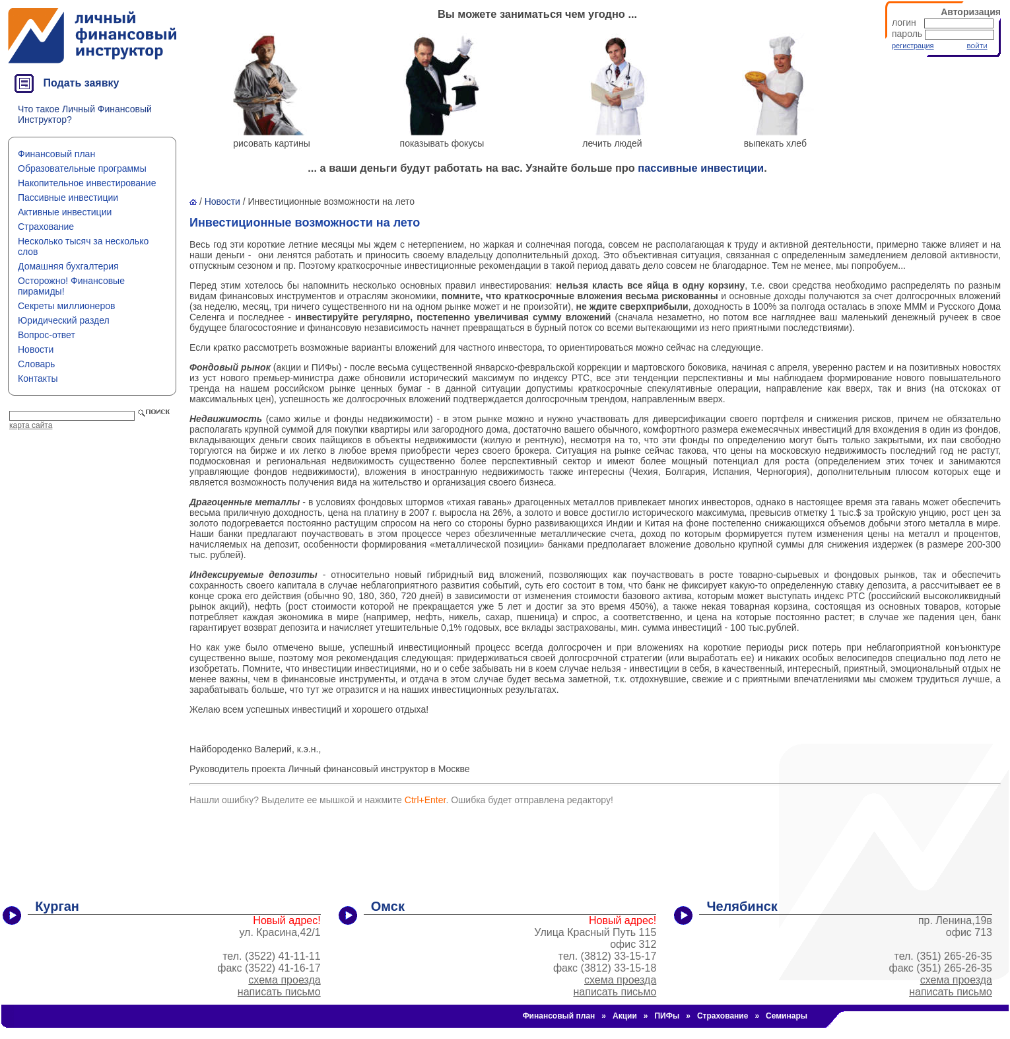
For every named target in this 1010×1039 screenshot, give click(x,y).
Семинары (786, 1016)
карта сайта (30, 425)
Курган (57, 906)
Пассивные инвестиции (68, 197)
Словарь (36, 364)
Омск (388, 906)
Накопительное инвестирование (87, 183)
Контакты (37, 378)
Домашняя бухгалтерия (68, 266)
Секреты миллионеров (66, 306)
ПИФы (666, 1016)
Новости (35, 349)
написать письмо (279, 991)
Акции (625, 1016)
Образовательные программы (82, 168)
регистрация (913, 46)
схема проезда (284, 979)
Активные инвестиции (65, 212)
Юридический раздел (64, 320)
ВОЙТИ (976, 46)
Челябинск (741, 906)
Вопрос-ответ (46, 335)
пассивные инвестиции (701, 168)
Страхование (46, 226)
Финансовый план (56, 154)
